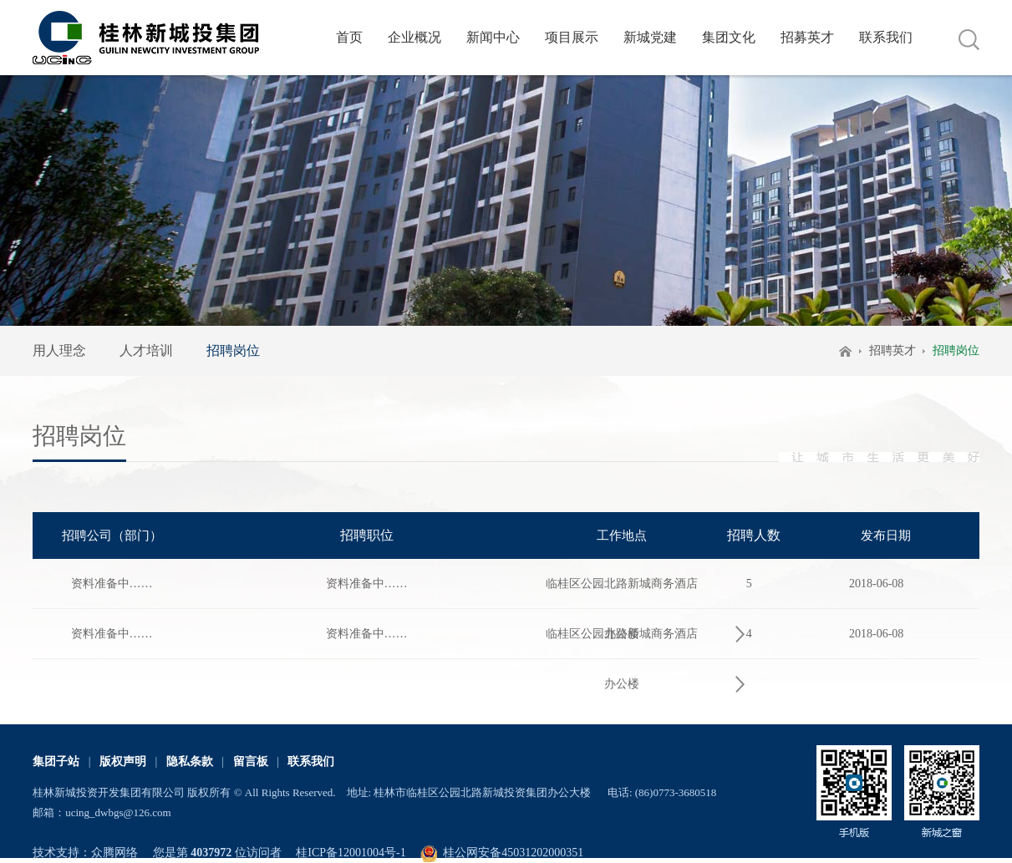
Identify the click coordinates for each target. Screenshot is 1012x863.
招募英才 (807, 37)
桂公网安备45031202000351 (513, 852)
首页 (349, 37)
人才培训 (146, 350)
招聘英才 (892, 350)
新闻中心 (493, 37)
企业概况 (414, 37)
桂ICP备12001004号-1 (350, 852)
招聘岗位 (233, 350)
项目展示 (571, 37)
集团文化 (728, 37)
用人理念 (59, 350)
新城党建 (650, 37)
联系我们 (886, 37)
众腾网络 (114, 852)
